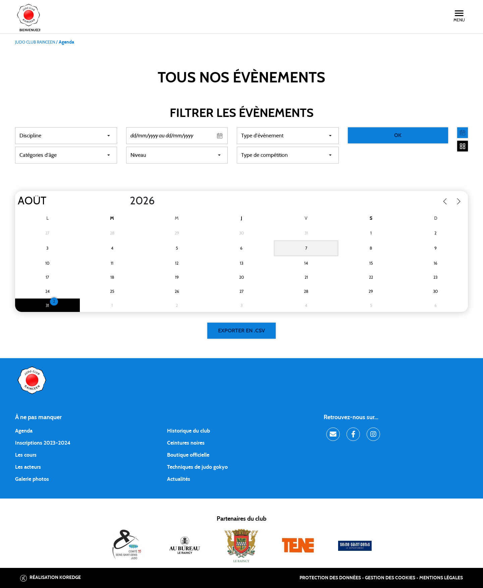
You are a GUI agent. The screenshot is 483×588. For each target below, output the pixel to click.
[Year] (124, 201)
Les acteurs (28, 467)
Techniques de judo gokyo (197, 467)
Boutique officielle (188, 455)
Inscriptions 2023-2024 (42, 443)
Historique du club (188, 431)
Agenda (24, 431)
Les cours (26, 455)
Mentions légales (441, 578)
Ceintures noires (186, 443)
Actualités (178, 479)
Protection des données (330, 578)
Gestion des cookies (390, 578)
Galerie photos (32, 479)
